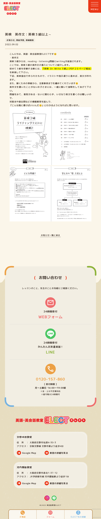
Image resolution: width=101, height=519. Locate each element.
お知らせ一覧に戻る (50, 235)
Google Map (29, 452)
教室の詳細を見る (59, 452)
